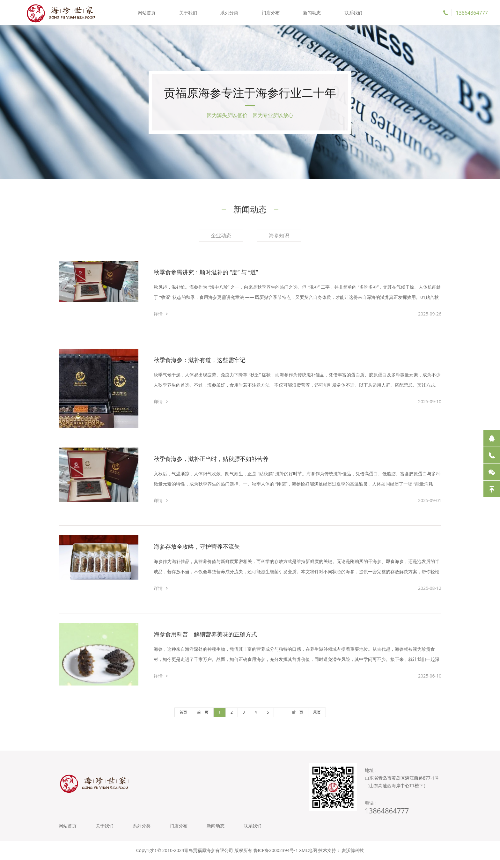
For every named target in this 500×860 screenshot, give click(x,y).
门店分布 (271, 13)
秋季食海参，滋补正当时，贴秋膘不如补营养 (211, 459)
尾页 (317, 712)
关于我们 (188, 13)
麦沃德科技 (353, 850)
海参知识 (279, 235)
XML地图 (308, 850)
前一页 (203, 712)
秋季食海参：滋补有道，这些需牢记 (200, 360)
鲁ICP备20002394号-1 (276, 850)
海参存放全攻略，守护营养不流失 (197, 546)
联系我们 (353, 13)
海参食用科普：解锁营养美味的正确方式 (205, 634)
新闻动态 (312, 13)
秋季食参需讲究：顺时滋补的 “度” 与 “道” (206, 272)
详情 (158, 314)
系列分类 (229, 13)
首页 (183, 712)
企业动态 (221, 235)
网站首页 (147, 13)
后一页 (297, 712)
